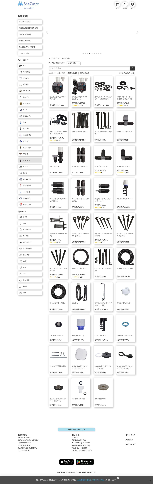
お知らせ (75, 438)
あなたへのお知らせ (24, 438)
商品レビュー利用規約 (79, 448)
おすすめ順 (61, 73)
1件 (81, 105)
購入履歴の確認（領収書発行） (28, 448)
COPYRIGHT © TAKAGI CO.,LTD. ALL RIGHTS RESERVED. (76, 472)
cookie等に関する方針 (84, 480)
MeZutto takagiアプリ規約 (81, 443)
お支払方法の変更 (24, 446)
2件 (127, 173)
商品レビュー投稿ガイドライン (82, 451)
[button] (47, 32)
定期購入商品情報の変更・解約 (28, 440)
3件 (60, 140)
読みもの (130, 440)
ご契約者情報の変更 (24, 443)
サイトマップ (131, 445)
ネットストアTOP (54, 58)
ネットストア (131, 435)
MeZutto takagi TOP (76, 430)
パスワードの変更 (23, 451)
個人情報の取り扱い (79, 440)
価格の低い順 (72, 73)
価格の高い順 (84, 73)
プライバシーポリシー (99, 480)
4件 (60, 242)
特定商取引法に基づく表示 (81, 446)
